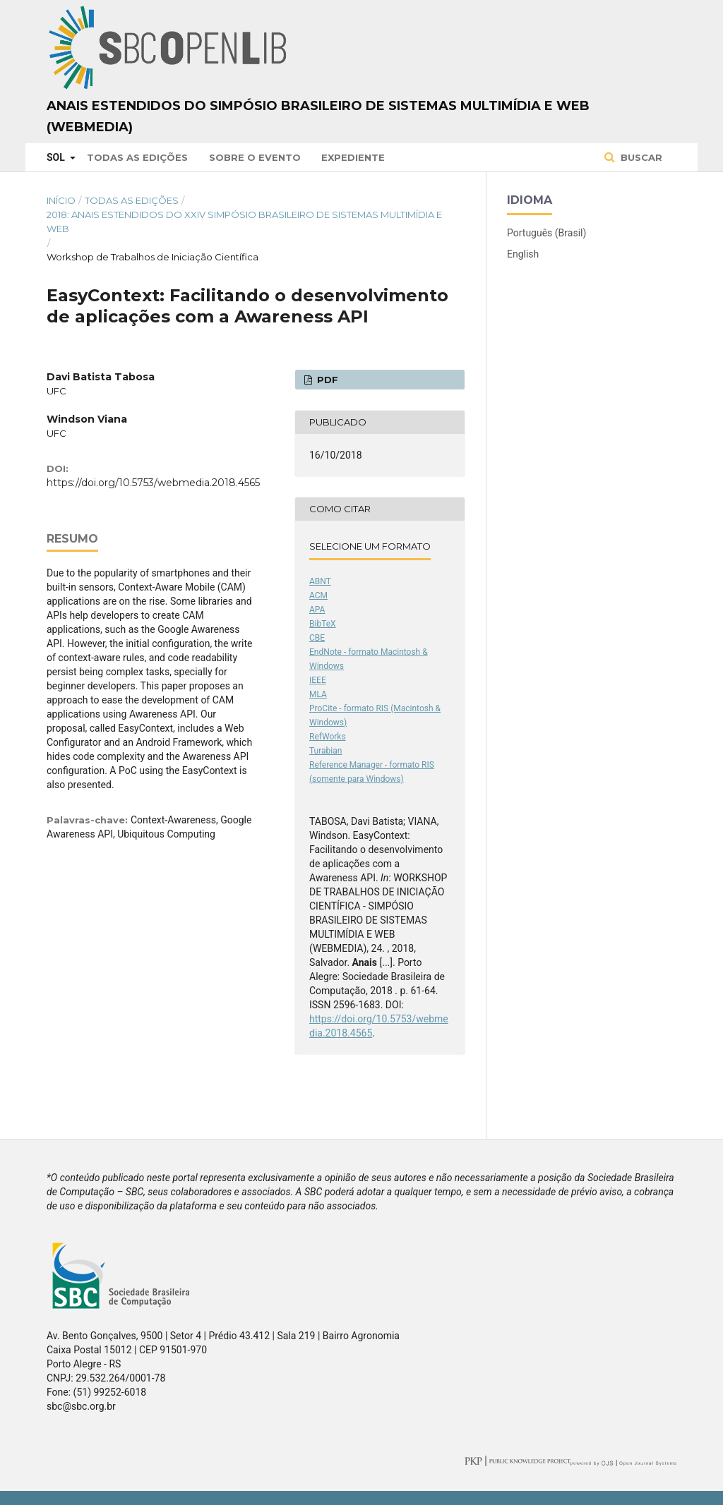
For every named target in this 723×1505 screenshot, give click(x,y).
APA (317, 610)
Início (61, 200)
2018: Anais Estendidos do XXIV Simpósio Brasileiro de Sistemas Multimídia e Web (244, 221)
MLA (318, 694)
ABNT (320, 581)
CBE (317, 638)
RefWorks (327, 737)
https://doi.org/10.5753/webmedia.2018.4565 (153, 482)
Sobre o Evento (255, 157)
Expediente (353, 157)
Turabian (325, 751)
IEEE (317, 680)
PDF (326, 379)
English (523, 254)
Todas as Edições (137, 157)
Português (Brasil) (546, 232)
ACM (318, 595)
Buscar (640, 157)
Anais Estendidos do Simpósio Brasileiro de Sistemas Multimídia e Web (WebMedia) (318, 116)
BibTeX (322, 624)
